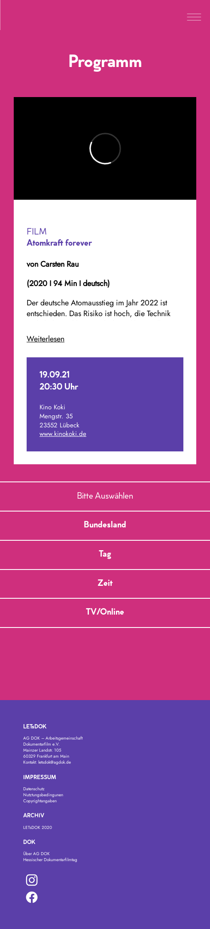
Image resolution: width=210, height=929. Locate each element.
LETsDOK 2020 (37, 827)
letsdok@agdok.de (54, 762)
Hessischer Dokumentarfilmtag (50, 859)
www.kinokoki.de (63, 434)
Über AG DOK (36, 853)
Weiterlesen (45, 339)
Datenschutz (34, 789)
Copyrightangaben (40, 801)
